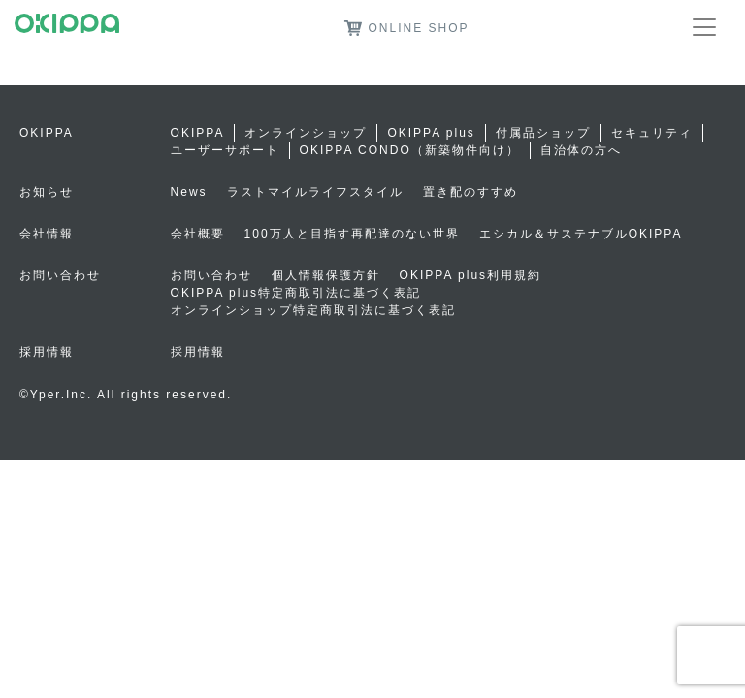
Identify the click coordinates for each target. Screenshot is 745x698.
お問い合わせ (211, 275)
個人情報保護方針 (326, 275)
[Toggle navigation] (704, 27)
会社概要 (198, 233)
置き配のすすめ (470, 192)
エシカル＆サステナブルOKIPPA (581, 233)
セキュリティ (652, 133)
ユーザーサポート (225, 150)
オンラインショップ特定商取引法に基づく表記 (313, 310)
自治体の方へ (581, 150)
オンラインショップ (305, 133)
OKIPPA (198, 133)
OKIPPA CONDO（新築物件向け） (410, 150)
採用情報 (198, 352)
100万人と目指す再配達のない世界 (352, 233)
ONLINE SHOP (406, 28)
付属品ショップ (543, 133)
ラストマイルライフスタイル (315, 192)
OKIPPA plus (430, 133)
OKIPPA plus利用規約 (470, 275)
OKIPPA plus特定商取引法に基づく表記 (296, 293)
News (189, 192)
